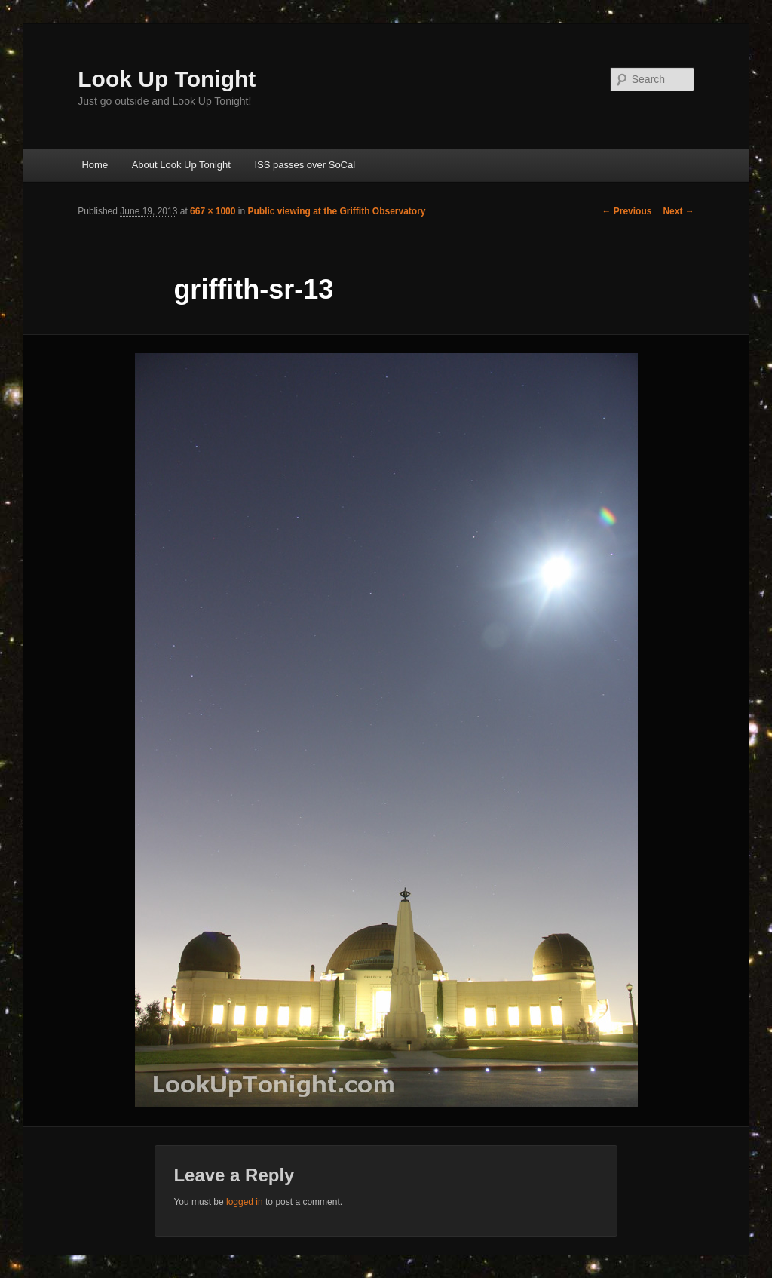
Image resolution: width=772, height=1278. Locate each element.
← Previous (626, 211)
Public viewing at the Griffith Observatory (336, 211)
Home (94, 165)
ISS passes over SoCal (304, 165)
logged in (244, 1202)
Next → (678, 211)
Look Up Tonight (167, 78)
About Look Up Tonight (181, 165)
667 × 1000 (212, 211)
